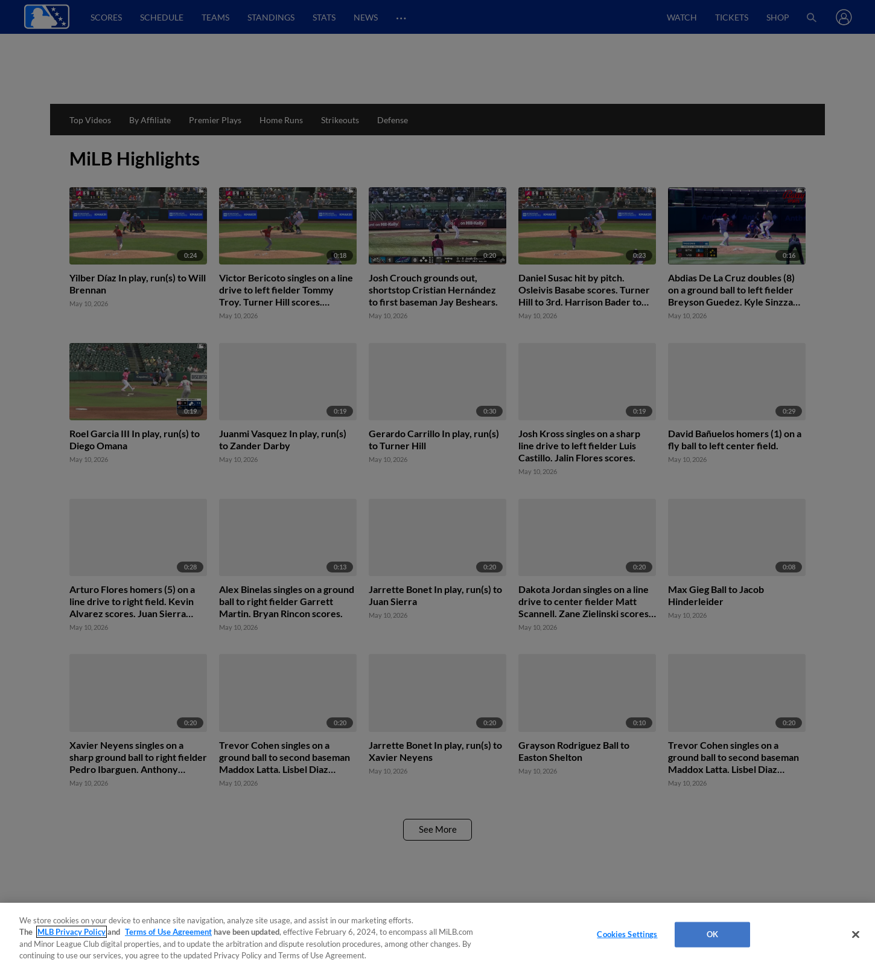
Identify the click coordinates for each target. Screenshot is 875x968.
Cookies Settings (627, 934)
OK (712, 934)
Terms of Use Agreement (168, 932)
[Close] (855, 934)
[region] (437, 935)
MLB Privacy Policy (71, 932)
